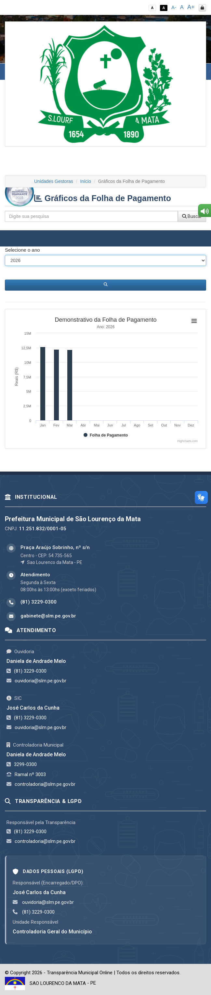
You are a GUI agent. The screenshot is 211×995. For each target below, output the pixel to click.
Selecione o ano (22, 250)
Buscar (192, 216)
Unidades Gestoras (53, 181)
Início (85, 181)
